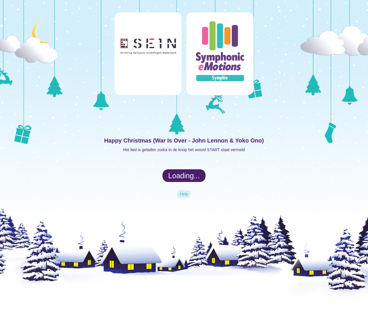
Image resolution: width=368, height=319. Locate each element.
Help (184, 194)
